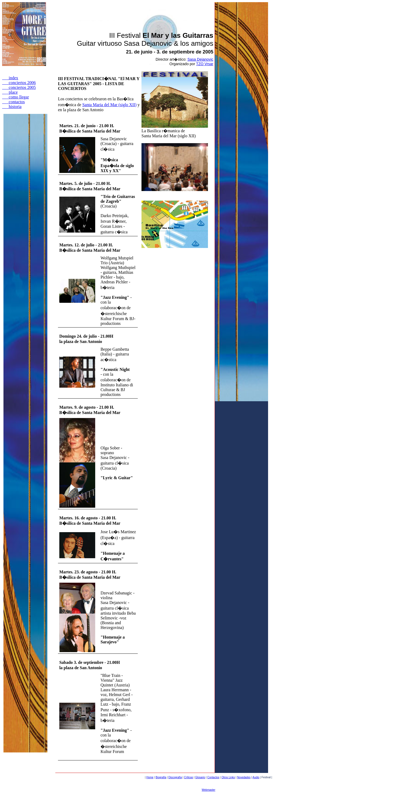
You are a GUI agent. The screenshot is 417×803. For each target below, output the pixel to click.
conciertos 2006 (19, 82)
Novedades (244, 777)
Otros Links (228, 777)
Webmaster (208, 789)
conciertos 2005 (19, 87)
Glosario (200, 777)
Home (149, 777)
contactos (13, 102)
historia (12, 106)
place (10, 92)
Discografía (175, 777)
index (10, 78)
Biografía (161, 777)
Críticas (188, 777)
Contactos (213, 777)
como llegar (15, 97)
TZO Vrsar (204, 64)
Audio (256, 777)
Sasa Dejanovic (200, 59)
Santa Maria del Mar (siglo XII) (109, 104)
